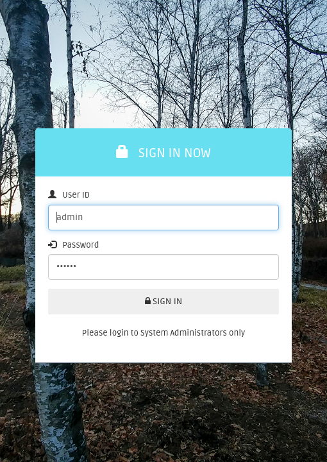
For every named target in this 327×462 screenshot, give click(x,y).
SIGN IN (164, 301)
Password (73, 245)
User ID (69, 195)
